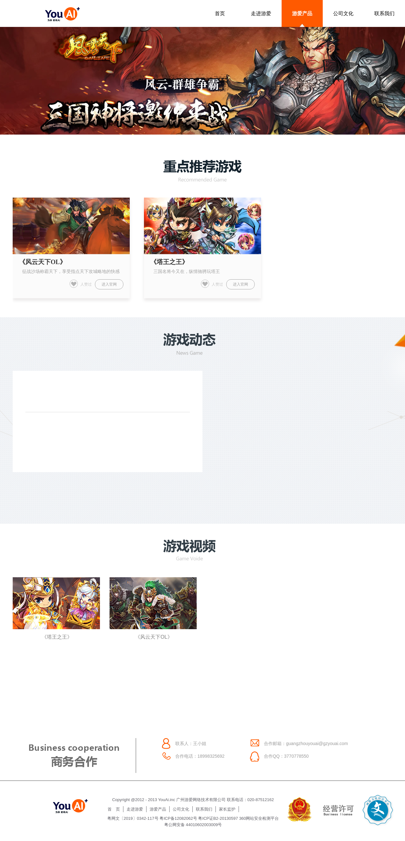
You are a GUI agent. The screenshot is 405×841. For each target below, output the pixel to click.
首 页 (114, 809)
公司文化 (343, 13)
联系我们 (384, 13)
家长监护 (227, 809)
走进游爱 (261, 13)
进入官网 (109, 284)
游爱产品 (302, 13)
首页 (220, 13)
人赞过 (81, 284)
